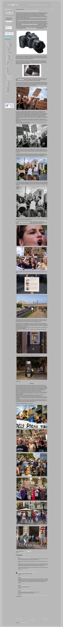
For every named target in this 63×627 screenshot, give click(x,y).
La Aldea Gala (7, 53)
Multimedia (7, 57)
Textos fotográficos (8, 60)
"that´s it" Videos (8, 43)
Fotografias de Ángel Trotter (22, 572)
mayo (7, 82)
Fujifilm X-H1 (7, 51)
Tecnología (24, 552)
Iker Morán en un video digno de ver (30, 28)
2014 (6, 72)
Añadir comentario (19, 596)
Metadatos (7, 56)
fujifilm (6, 50)
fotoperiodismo (20, 552)
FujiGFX (7, 52)
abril (7, 83)
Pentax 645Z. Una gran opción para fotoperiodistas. (27, 10)
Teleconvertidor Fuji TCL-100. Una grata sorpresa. (9, 79)
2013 (6, 87)
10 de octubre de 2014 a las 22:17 (25, 585)
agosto (8, 74)
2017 (6, 68)
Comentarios (7, 28)
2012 (6, 88)
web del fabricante (21, 79)
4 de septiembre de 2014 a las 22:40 (32, 572)
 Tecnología (7, 42)
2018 (6, 67)
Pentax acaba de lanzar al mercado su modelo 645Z (29, 24)
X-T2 (6, 63)
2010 (6, 91)
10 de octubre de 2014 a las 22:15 (25, 577)
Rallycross (7, 58)
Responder (19, 569)
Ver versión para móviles (31, 620)
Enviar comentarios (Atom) (23, 622)
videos (6, 61)
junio (7, 81)
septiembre (8, 73)
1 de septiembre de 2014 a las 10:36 (25, 557)
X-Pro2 (6, 62)
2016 (6, 69)
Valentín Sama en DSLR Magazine (24, 222)
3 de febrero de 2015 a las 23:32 (25, 590)
